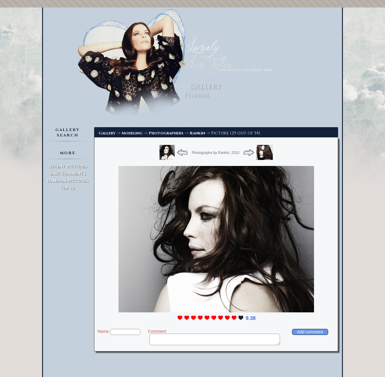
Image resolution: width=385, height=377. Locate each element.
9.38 (251, 318)
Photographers (166, 133)
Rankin (197, 133)
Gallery (107, 133)
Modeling (132, 133)
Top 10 (67, 188)
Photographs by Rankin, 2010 (215, 153)
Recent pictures (67, 166)
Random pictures (67, 181)
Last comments (68, 173)
